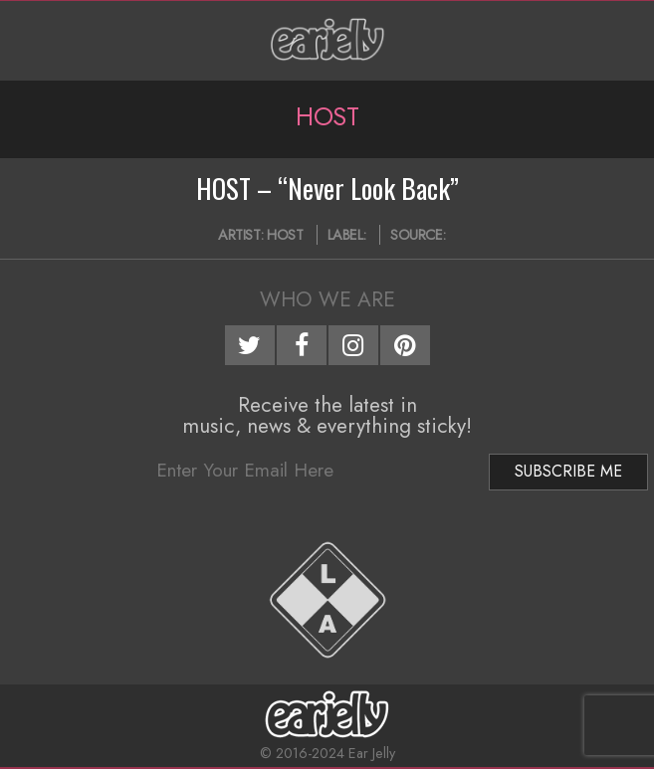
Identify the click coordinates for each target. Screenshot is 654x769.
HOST (285, 235)
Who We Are (327, 299)
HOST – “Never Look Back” (327, 188)
